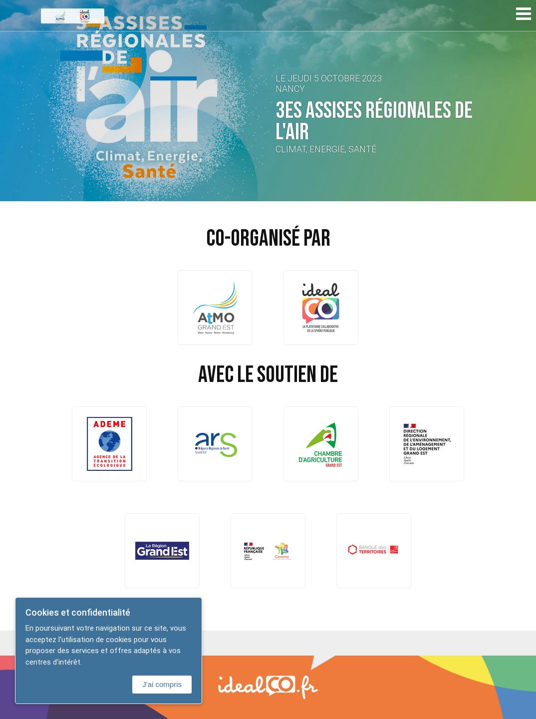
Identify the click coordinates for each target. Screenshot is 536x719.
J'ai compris (162, 684)
